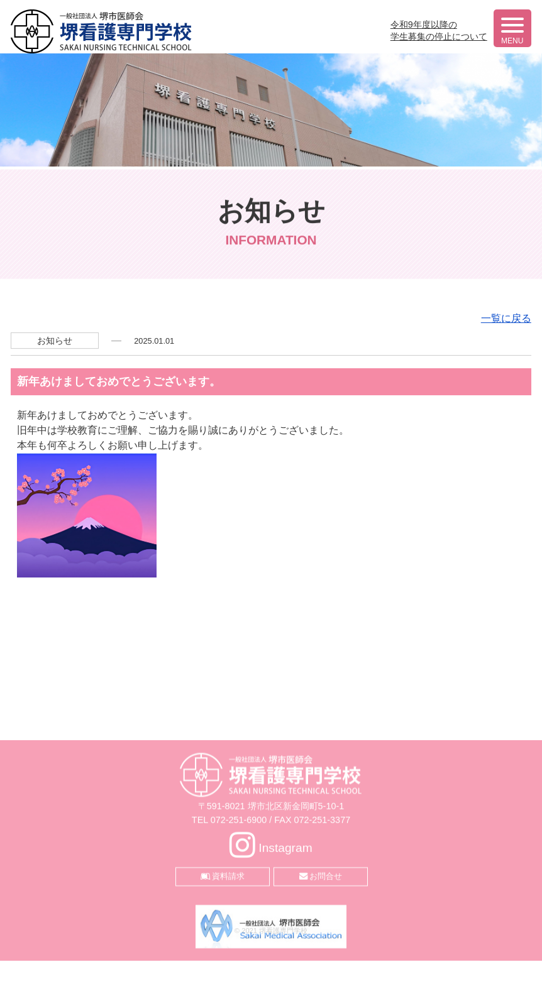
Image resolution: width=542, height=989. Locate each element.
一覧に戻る (506, 450)
